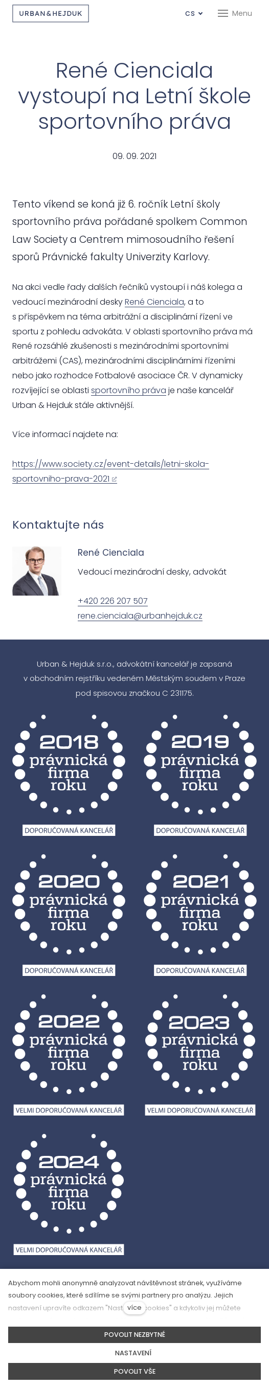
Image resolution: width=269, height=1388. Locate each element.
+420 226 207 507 (113, 601)
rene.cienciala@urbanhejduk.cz (140, 616)
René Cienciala (154, 302)
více (134, 1307)
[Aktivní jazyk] (194, 13)
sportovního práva (128, 390)
